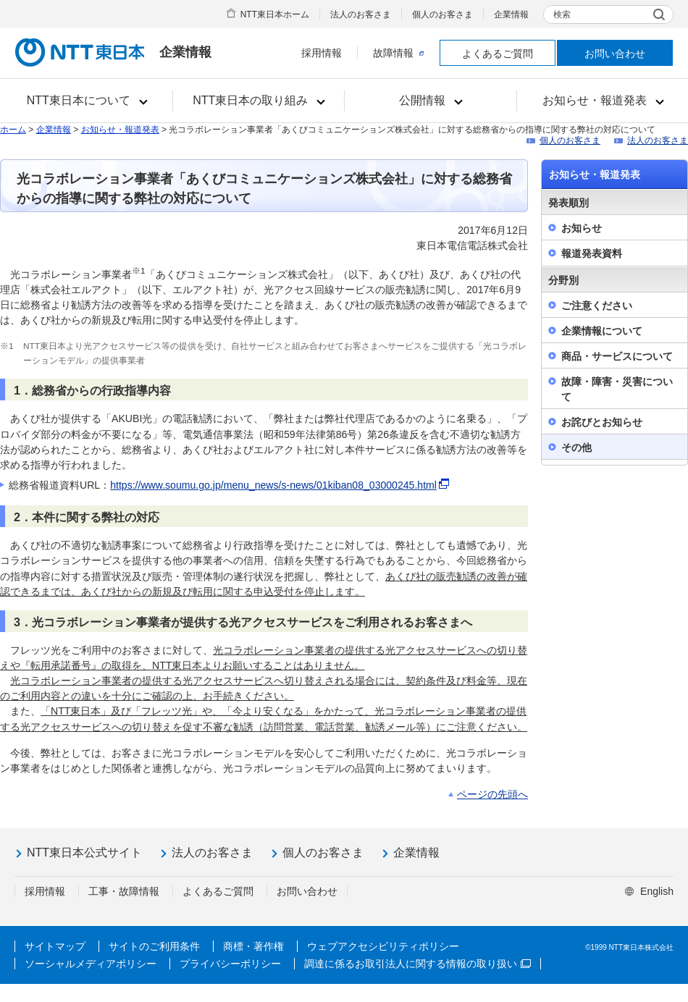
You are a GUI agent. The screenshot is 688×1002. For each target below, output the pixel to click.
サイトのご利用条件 (154, 946)
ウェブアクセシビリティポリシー (383, 946)
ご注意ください (596, 305)
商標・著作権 (253, 946)
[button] (86, 100)
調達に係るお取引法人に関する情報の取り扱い (417, 963)
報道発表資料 (591, 253)
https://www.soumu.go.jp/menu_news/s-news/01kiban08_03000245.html (280, 485)
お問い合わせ (614, 53)
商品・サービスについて (617, 356)
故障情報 (398, 53)
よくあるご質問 (497, 53)
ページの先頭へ (492, 794)
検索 (562, 14)
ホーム (13, 130)
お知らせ (581, 228)
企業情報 (511, 14)
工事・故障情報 (123, 891)
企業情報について (601, 331)
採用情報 (321, 53)
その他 (576, 447)
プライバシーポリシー (230, 963)
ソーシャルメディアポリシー (90, 963)
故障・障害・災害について (617, 389)
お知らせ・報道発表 (120, 130)
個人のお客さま (442, 14)
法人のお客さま (360, 14)
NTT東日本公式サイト (84, 852)
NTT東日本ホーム (274, 14)
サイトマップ (55, 946)
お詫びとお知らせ (601, 422)
